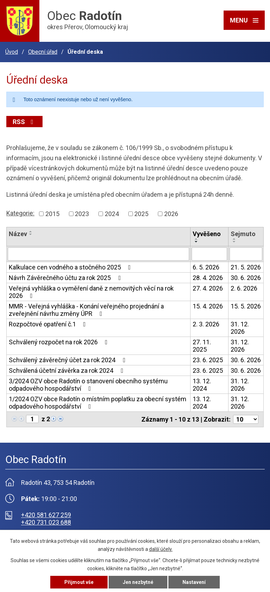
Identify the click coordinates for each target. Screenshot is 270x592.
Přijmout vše (79, 582)
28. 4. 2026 (208, 277)
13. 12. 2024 (202, 384)
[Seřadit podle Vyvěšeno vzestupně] (196, 239)
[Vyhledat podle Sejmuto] (246, 254)
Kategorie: (20, 213)
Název (18, 234)
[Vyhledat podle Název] (98, 254)
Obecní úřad (42, 51)
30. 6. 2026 (246, 277)
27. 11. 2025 (202, 345)
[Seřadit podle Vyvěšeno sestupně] (196, 241)
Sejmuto (243, 234)
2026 (171, 213)
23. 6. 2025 (208, 360)
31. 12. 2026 (240, 327)
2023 (82, 213)
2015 (52, 213)
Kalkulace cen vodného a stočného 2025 (71, 267)
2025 (141, 213)
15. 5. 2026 (246, 306)
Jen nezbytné (138, 582)
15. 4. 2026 (208, 306)
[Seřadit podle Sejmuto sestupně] (234, 241)
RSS (24, 121)
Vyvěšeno (207, 234)
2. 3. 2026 (206, 324)
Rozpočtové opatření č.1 (49, 324)
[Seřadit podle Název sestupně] (31, 234)
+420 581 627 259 (46, 515)
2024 (112, 213)
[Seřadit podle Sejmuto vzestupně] (234, 239)
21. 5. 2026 (246, 267)
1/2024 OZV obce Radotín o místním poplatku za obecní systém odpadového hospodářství (97, 402)
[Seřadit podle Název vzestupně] (31, 231)
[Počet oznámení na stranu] (245, 419)
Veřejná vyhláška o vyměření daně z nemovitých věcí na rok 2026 (91, 292)
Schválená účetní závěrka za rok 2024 (67, 370)
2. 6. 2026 (244, 288)
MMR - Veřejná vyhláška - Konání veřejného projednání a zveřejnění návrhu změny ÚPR (86, 309)
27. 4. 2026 (208, 288)
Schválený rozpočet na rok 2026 (59, 342)
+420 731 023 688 (46, 522)
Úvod (11, 51)
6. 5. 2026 (206, 267)
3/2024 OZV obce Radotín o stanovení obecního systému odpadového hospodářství (88, 384)
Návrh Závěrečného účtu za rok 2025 (66, 277)
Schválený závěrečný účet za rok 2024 (68, 360)
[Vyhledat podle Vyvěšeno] (209, 254)
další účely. (161, 549)
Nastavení (194, 582)
